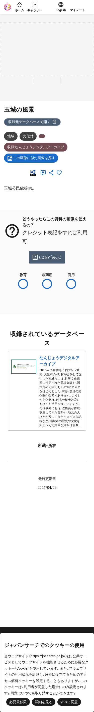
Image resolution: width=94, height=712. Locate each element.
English (61, 7)
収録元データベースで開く (32, 122)
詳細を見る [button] (43, 702)
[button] (80, 7)
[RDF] (34, 173)
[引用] (44, 173)
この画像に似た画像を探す (31, 158)
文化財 (28, 136)
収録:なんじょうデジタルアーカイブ (35, 147)
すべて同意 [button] (69, 702)
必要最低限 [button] (18, 702)
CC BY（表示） (47, 257)
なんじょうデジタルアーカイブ (59, 360)
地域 (10, 136)
